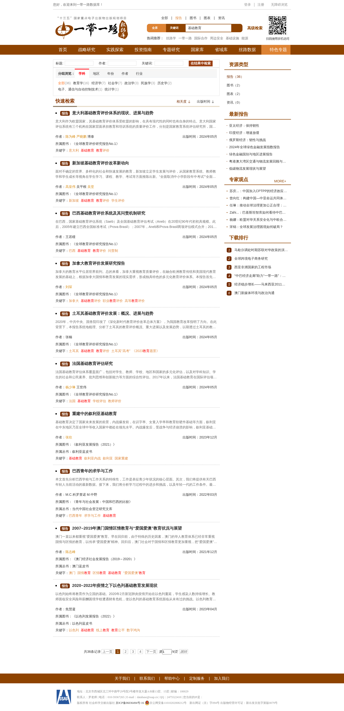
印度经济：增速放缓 (244, 133)
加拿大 (74, 301)
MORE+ (280, 181)
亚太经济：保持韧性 (244, 125)
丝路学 (171, 38)
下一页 (151, 651)
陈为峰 (70, 136)
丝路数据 (247, 49)
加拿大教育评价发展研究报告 (94, 263)
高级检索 (255, 19)
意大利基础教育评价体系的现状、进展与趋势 (109, 113)
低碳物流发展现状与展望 (247, 168)
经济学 (98, 83)
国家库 (197, 49)
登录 (247, 4)
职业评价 (113, 301)
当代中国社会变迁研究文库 (92, 509)
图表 (207, 18)
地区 (96, 73)
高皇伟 (70, 187)
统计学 (112, 89)
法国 (72, 401)
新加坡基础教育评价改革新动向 (96, 163)
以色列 (74, 630)
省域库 (221, 49)
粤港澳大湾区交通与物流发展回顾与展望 (259, 161)
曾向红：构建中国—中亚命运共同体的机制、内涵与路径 (259, 198)
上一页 (107, 651)
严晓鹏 (81, 136)
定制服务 (196, 678)
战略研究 (86, 49)
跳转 (183, 651)
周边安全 (216, 38)
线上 (102, 630)
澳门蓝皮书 (80, 566)
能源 (245, 38)
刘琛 (68, 287)
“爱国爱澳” (134, 573)
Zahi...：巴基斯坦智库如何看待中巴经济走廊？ (259, 212)
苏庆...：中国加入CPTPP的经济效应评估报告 (259, 191)
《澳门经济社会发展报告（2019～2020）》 (104, 559)
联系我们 (147, 678)
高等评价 (135, 301)
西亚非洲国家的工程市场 (249, 267)
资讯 (221, 18)
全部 (164, 18)
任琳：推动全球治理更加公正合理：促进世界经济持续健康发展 (259, 205)
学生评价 (118, 200)
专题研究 (171, 49)
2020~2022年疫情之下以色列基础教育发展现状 (111, 585)
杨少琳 (70, 387)
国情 (84, 573)
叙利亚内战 (92, 458)
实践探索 (115, 49)
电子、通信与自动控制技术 (80, 89)
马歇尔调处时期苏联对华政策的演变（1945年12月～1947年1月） (258, 250)
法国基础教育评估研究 (87, 363)
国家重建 (121, 458)
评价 (102, 150)
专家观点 (238, 179)
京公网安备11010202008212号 (166, 702)
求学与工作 (92, 515)
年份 (110, 73)
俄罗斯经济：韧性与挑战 (247, 140)
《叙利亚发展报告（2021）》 (94, 444)
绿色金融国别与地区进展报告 (251, 154)
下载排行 (238, 237)
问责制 (113, 251)
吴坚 (90, 187)
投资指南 (143, 49)
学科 (82, 73)
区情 (99, 573)
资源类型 (238, 64)
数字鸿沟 (133, 630)
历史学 (164, 83)
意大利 (74, 150)
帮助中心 (172, 678)
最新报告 (238, 114)
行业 (139, 73)
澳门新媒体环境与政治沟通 (250, 293)
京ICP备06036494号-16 (130, 703)
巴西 (72, 251)
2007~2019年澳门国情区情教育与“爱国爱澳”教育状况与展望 (124, 528)
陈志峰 (70, 552)
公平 (118, 630)
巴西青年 (75, 515)
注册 (261, 4)
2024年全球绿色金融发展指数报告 (254, 147)
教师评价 (114, 401)
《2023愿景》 (146, 351)
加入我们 (221, 678)
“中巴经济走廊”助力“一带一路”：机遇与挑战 (258, 276)
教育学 (81, 83)
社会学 (115, 83)
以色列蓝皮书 (82, 623)
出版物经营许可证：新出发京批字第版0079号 (249, 703)
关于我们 (122, 678)
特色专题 (278, 49)
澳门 (72, 573)
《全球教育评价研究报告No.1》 (95, 144)
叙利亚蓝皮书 (82, 451)
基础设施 (232, 38)
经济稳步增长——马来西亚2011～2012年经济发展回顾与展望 (258, 284)
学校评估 (99, 401)
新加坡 (74, 200)
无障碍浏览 (279, 4)
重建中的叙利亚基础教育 (89, 413)
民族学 (148, 83)
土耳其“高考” (120, 351)
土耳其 (74, 351)
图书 (193, 18)
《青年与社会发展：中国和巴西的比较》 (102, 502)
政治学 (131, 83)
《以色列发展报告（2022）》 (94, 616)
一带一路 (185, 38)
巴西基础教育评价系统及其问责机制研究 (105, 213)
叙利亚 (108, 458)
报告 (178, 18)
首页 (63, 49)
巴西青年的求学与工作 (87, 471)
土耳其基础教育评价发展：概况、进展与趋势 (109, 313)
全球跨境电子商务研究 (247, 258)
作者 (125, 73)
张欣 (68, 437)
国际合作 (201, 38)
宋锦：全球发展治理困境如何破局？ (256, 227)
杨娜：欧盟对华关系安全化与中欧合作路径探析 (259, 219)
